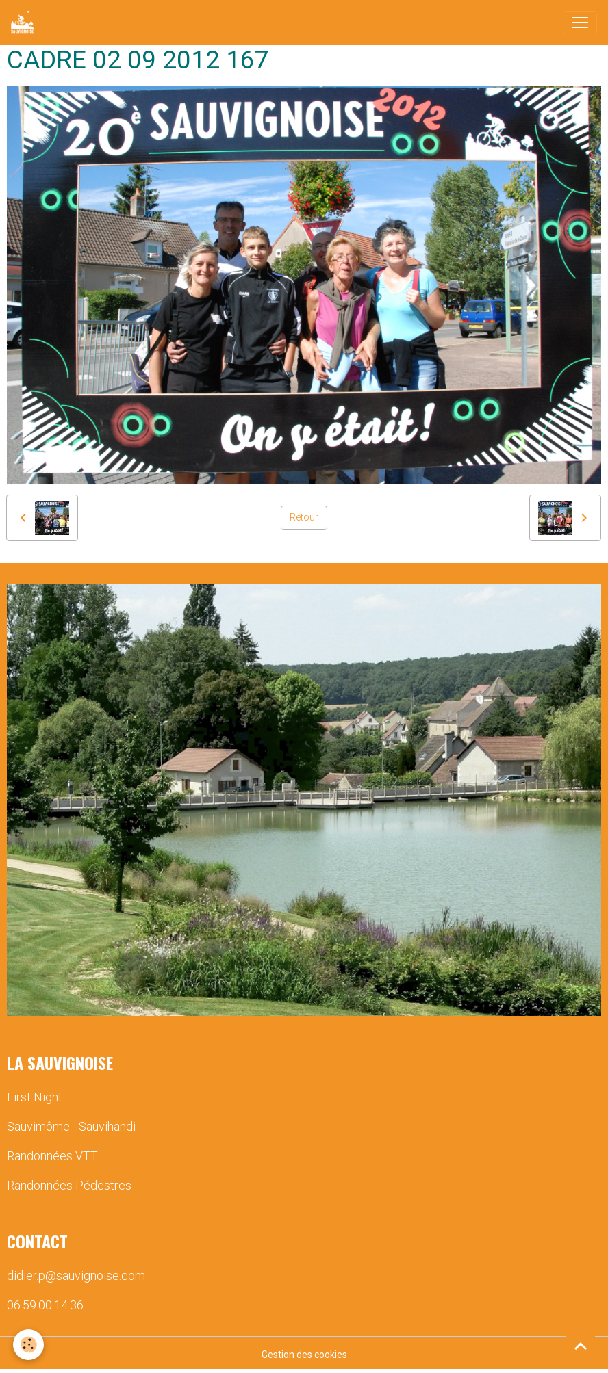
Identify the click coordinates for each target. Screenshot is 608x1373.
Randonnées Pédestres (69, 1185)
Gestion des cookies (304, 1354)
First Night (34, 1097)
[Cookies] (29, 1344)
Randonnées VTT (52, 1156)
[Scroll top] (580, 1346)
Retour (304, 517)
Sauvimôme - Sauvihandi (71, 1126)
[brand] (25, 22)
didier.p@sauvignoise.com (76, 1275)
